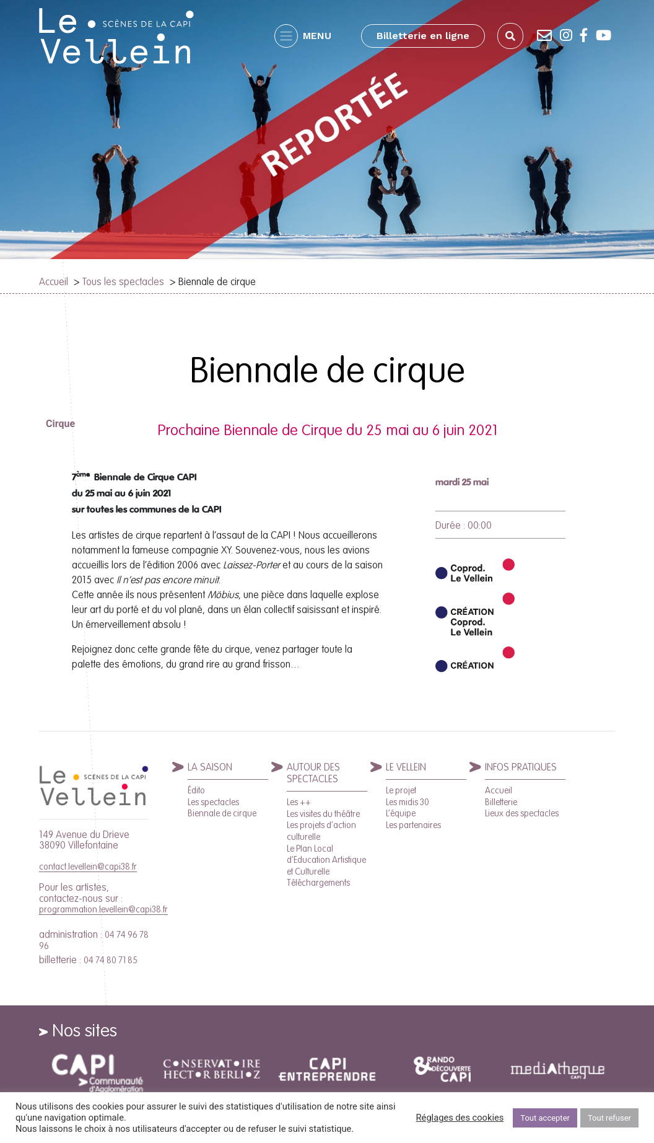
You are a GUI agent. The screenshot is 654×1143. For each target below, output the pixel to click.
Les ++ (299, 802)
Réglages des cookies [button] (460, 1117)
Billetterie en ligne (423, 36)
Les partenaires (413, 825)
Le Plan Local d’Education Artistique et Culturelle (326, 860)
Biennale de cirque (222, 813)
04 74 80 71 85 (110, 960)
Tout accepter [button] (545, 1118)
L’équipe (401, 813)
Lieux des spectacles (522, 813)
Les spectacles (213, 802)
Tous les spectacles (123, 281)
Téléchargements (318, 883)
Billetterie (501, 802)
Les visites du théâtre (323, 814)
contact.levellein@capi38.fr (88, 867)
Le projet (401, 790)
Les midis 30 (407, 802)
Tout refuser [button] (609, 1118)
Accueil (53, 281)
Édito (196, 790)
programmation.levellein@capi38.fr (103, 909)
